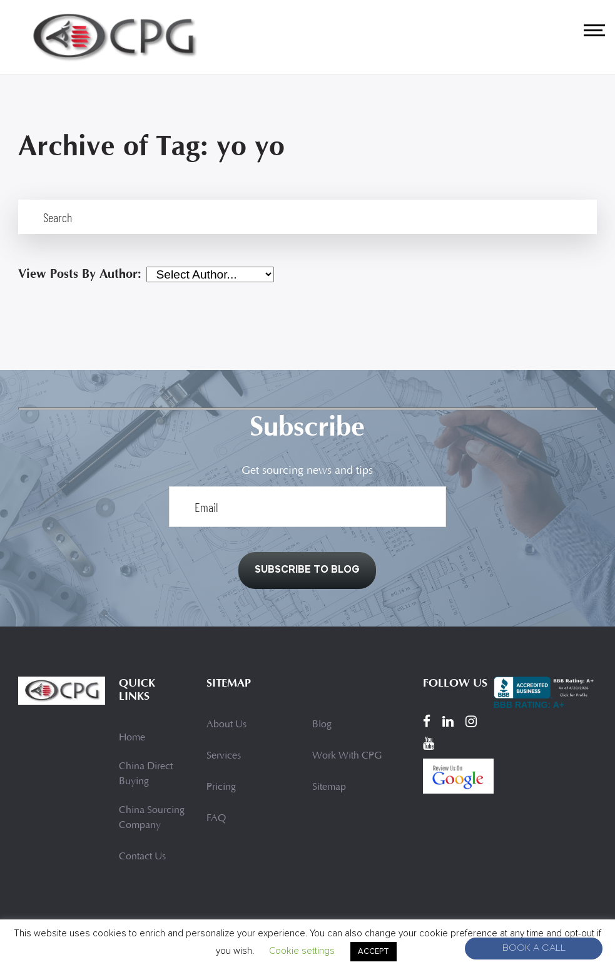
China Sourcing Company (152, 818)
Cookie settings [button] (302, 950)
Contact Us (142, 857)
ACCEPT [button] (373, 951)
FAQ (216, 819)
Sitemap (329, 787)
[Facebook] (426, 721)
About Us (226, 725)
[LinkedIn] (448, 721)
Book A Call (534, 948)
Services (223, 756)
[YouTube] (428, 743)
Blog (322, 725)
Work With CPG (347, 756)
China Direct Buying (146, 774)
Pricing (221, 787)
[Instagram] (471, 721)
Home (132, 738)
